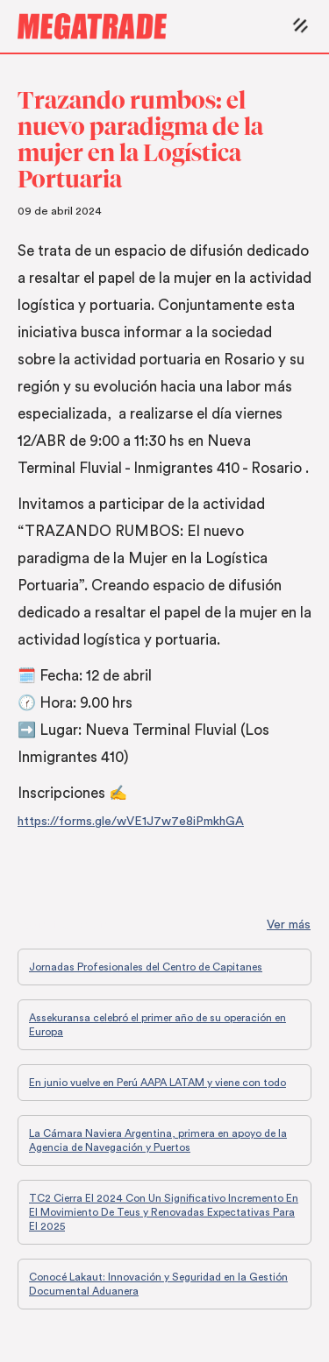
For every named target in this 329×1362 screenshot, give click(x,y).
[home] (149, 26)
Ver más (289, 925)
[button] (295, 26)
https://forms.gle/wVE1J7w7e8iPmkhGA (131, 821)
